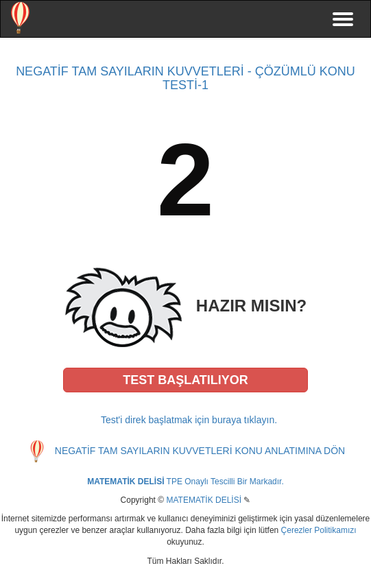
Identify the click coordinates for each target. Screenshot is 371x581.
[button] (186, 380)
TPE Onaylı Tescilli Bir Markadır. (185, 481)
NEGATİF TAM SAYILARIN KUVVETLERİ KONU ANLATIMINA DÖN (200, 450)
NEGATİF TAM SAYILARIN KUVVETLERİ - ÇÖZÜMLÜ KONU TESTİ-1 (185, 78)
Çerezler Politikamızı (319, 530)
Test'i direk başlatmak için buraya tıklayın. (189, 419)
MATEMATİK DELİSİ (203, 500)
